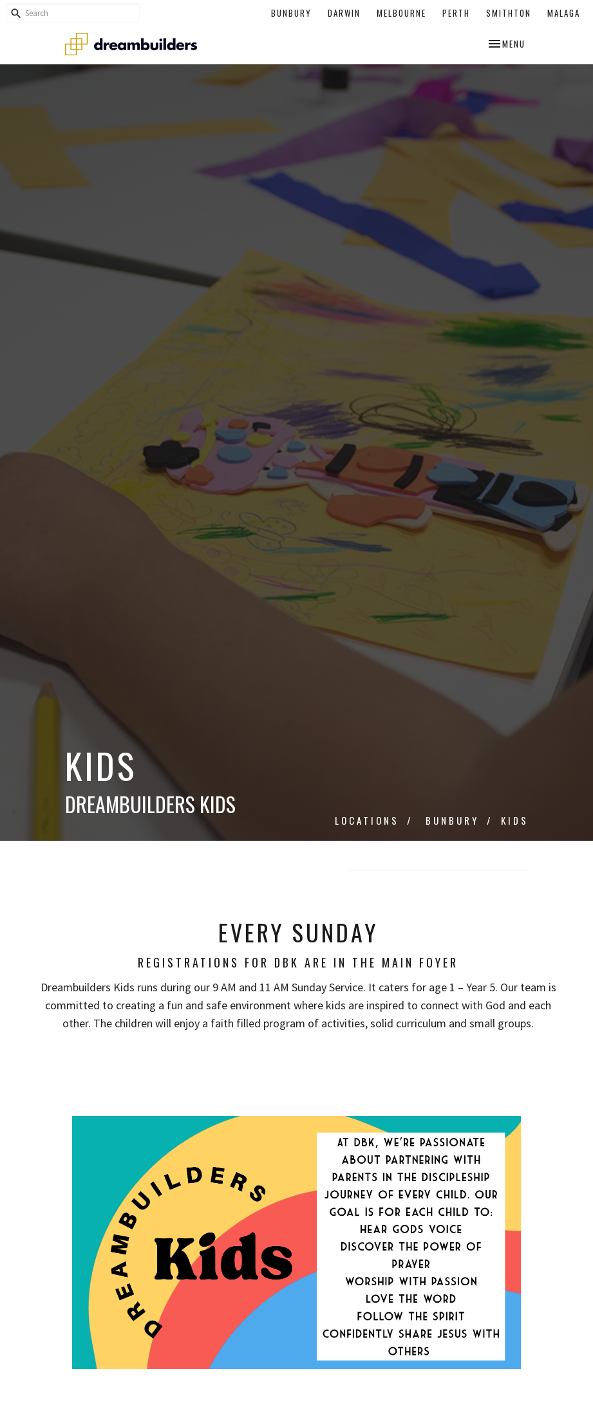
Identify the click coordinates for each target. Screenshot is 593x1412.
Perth (456, 12)
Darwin (344, 12)
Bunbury (291, 12)
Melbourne (401, 12)
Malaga (563, 12)
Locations (367, 820)
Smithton (508, 12)
